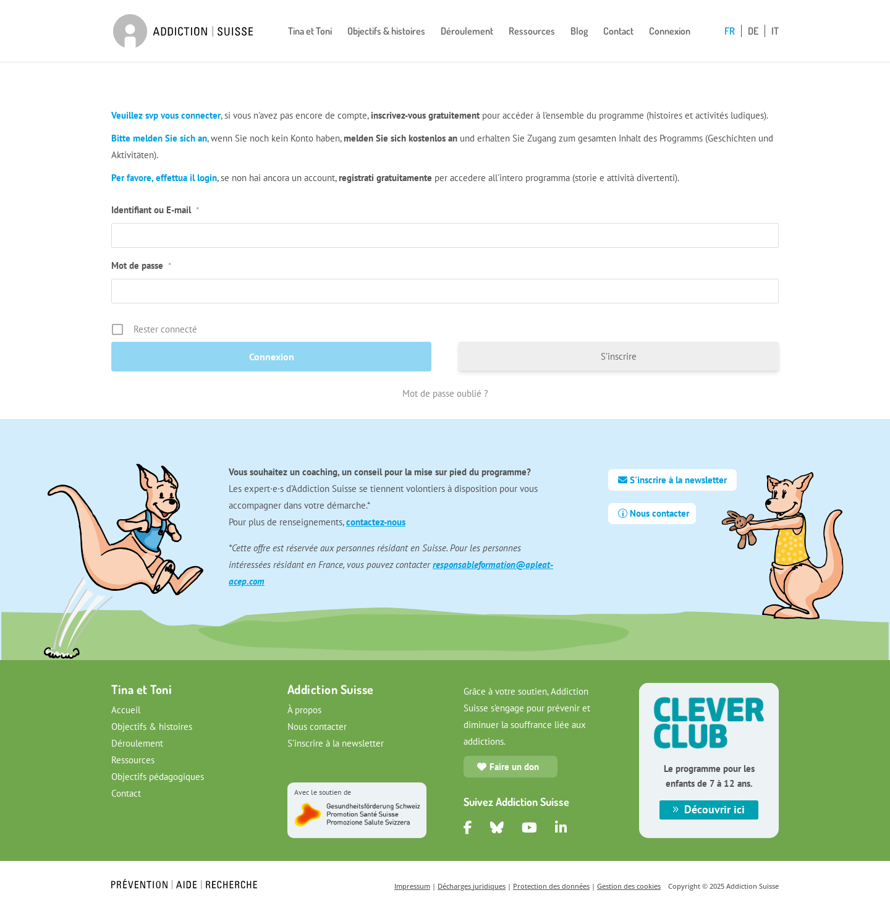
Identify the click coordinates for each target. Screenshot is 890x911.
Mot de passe (141, 265)
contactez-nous (375, 522)
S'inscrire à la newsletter (678, 480)
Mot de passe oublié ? (445, 393)
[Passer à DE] (756, 44)
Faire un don (514, 767)
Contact (618, 32)
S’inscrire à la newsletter (335, 743)
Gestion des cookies (629, 886)
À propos (304, 710)
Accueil (125, 710)
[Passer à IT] (775, 44)
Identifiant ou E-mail (155, 210)
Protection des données (551, 886)
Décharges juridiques (472, 886)
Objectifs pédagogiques (157, 776)
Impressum (412, 886)
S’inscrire (619, 356)
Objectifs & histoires (386, 32)
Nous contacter (659, 513)
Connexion (669, 32)
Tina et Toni (310, 32)
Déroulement (467, 32)
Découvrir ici (714, 809)
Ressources (532, 32)
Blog (579, 32)
